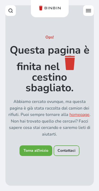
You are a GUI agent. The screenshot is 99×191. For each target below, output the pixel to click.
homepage (79, 115)
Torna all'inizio (35, 150)
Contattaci (67, 150)
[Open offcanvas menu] (88, 10)
